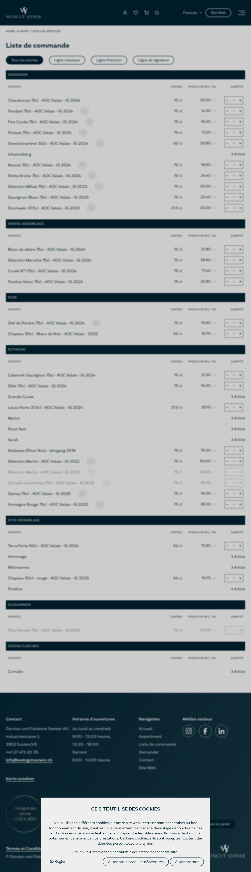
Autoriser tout (187, 861)
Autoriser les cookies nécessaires (136, 861)
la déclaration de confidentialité (153, 852)
